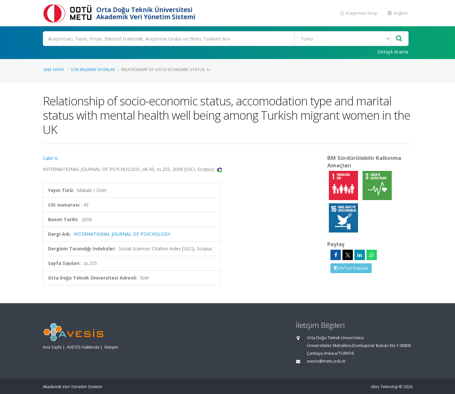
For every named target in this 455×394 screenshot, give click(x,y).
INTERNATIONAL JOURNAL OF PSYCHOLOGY (122, 234)
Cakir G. (51, 158)
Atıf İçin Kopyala (351, 268)
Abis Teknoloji (384, 386)
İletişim (111, 347)
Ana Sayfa (53, 69)
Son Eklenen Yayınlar (93, 69)
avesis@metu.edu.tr (326, 361)
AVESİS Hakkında (83, 347)
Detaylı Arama (392, 51)
